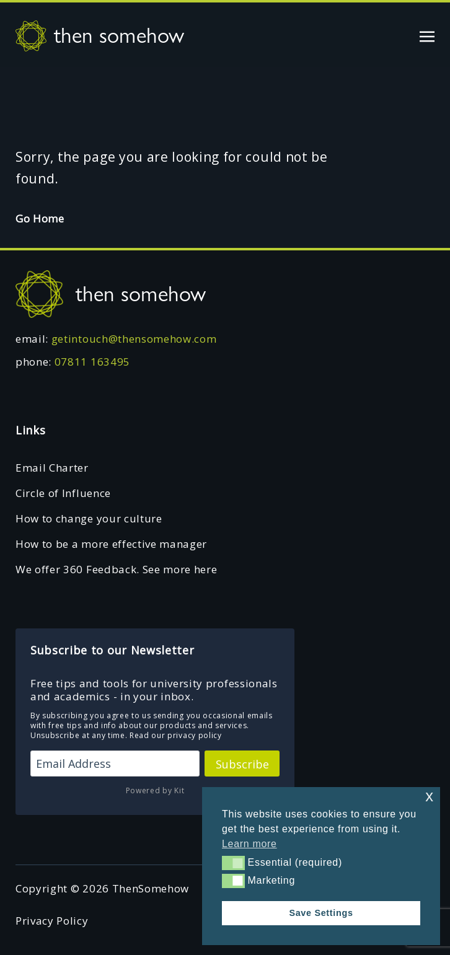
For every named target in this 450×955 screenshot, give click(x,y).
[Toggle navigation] (427, 35)
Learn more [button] (249, 843)
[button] (233, 862)
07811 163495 (92, 361)
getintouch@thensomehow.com (134, 339)
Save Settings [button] (321, 913)
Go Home (39, 218)
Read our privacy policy (176, 735)
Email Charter (52, 467)
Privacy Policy (52, 920)
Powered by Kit (155, 790)
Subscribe (242, 764)
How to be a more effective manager (111, 544)
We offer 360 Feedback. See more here (116, 569)
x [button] (429, 796)
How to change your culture (88, 518)
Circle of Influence (63, 493)
